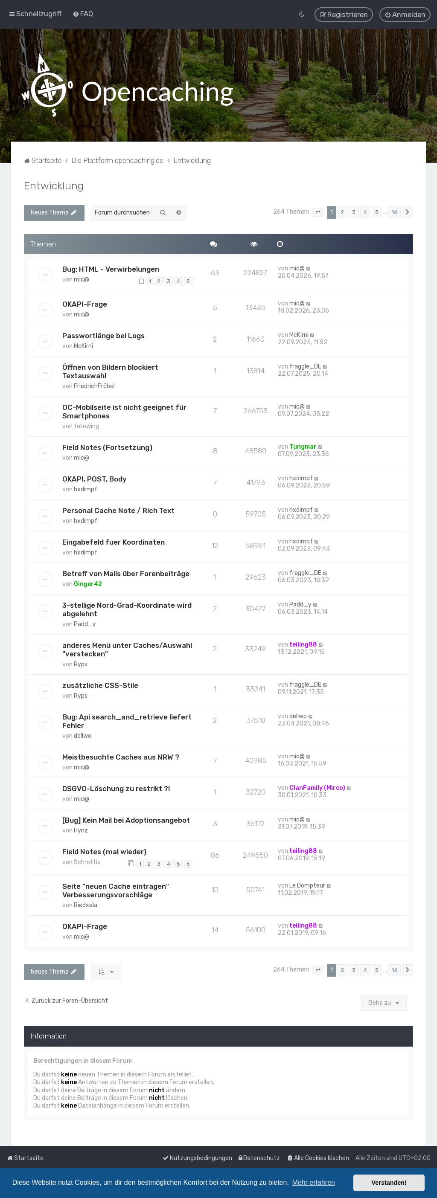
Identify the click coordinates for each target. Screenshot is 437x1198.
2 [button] (342, 212)
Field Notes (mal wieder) (104, 851)
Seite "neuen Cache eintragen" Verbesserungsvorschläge (115, 890)
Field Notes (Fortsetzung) (107, 447)
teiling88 (303, 644)
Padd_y (85, 623)
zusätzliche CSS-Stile (100, 685)
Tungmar (303, 446)
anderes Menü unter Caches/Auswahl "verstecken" (127, 649)
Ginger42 (88, 583)
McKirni (83, 345)
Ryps (80, 663)
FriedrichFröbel (94, 385)
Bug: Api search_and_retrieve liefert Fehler (127, 720)
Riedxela (85, 904)
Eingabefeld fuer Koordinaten (113, 541)
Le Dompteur (307, 885)
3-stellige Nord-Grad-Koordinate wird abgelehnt (127, 609)
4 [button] (365, 212)
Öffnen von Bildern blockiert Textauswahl (110, 371)
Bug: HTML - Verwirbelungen (110, 268)
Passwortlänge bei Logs (103, 335)
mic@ (81, 279)
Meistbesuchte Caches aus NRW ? (120, 756)
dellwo (82, 735)
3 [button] (353, 212)
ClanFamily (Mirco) (317, 787)
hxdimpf (85, 489)
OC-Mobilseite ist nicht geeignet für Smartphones (124, 411)
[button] (317, 212)
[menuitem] (82, 13)
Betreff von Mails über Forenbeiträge (125, 573)
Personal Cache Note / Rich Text (118, 510)
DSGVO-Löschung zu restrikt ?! (116, 788)
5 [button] (377, 212)
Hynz (81, 830)
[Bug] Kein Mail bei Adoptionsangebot (126, 819)
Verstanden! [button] (389, 1182)
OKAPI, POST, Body (94, 478)
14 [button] (394, 212)
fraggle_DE (305, 366)
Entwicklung (54, 185)
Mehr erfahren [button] (313, 1182)
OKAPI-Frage (84, 303)
